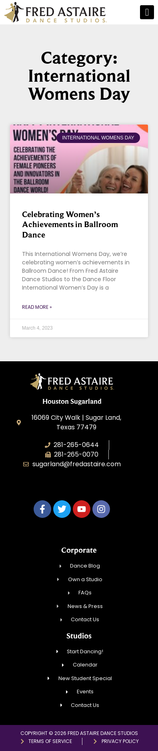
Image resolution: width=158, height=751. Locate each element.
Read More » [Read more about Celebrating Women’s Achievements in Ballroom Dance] (37, 307)
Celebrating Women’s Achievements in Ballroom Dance (70, 224)
